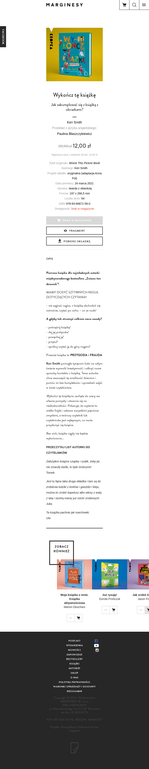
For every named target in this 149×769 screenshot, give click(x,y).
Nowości (74, 650)
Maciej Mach (68, 727)
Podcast (74, 641)
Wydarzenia (74, 645)
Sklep (74, 673)
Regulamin (74, 691)
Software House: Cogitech (84, 729)
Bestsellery (74, 659)
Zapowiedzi (74, 654)
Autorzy (74, 668)
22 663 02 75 (79, 712)
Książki (74, 663)
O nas (74, 677)
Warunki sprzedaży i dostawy (74, 686)
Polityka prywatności (74, 682)
